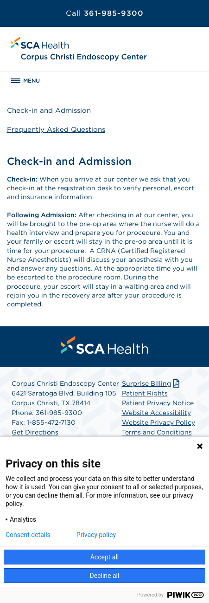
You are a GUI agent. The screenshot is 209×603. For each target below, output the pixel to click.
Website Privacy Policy (158, 422)
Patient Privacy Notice (158, 403)
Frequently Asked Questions (56, 129)
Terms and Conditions (157, 432)
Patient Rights (145, 393)
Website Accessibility (156, 412)
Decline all (105, 575)
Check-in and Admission (49, 110)
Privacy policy (96, 534)
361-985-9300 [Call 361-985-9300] (105, 13)
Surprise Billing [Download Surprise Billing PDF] (152, 383)
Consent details (28, 534)
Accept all (104, 557)
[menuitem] (104, 344)
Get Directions (35, 432)
